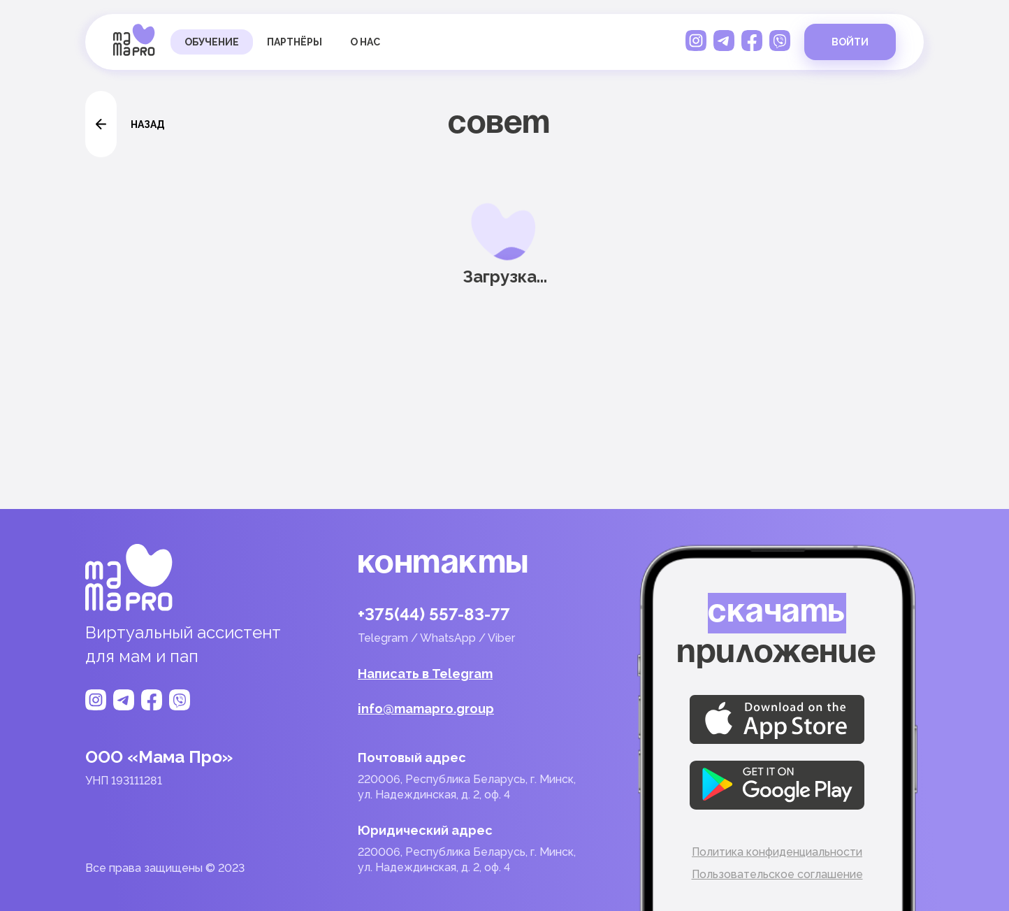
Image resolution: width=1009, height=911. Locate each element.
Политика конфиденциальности (777, 852)
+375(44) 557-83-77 (434, 614)
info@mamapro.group (426, 709)
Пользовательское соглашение (777, 874)
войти (850, 42)
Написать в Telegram (425, 674)
